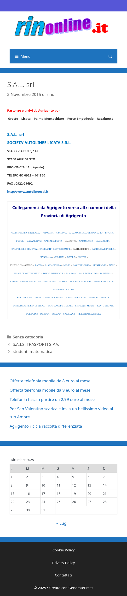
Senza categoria (28, 337)
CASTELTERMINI (61, 249)
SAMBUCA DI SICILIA (81, 281)
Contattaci (63, 575)
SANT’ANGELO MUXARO (60, 306)
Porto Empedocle (73, 273)
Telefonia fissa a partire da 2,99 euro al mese (52, 399)
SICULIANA (69, 314)
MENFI (67, 265)
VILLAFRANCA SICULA (89, 314)
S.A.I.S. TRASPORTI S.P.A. (36, 344)
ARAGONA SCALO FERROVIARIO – (86, 233)
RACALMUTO (90, 273)
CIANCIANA (46, 257)
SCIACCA (44, 314)
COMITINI (59, 257)
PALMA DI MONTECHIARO (27, 273)
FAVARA (71, 257)
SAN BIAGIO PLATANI (104, 281)
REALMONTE (50, 281)
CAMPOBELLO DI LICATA (24, 249)
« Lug (61, 523)
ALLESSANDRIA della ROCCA (25, 233)
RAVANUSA (35, 281)
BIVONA (109, 233)
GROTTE (82, 257)
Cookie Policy (63, 550)
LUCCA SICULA (53, 265)
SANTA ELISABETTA (53, 297)
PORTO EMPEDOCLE (53, 273)
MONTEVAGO (100, 265)
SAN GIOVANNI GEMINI (29, 297)
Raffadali (14, 281)
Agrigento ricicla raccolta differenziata (46, 426)
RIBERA (63, 281)
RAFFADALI (106, 273)
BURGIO (20, 241)
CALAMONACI (34, 241)
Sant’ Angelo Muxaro (84, 306)
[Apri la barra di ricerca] (110, 56)
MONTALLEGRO (81, 265)
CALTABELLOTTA (53, 241)
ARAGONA (48, 233)
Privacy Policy (63, 562)
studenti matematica (32, 351)
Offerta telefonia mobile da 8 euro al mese (50, 381)
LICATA (39, 265)
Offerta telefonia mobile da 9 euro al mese (50, 390)
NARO (112, 265)
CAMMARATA (86, 241)
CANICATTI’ (46, 249)
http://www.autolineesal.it (27, 191)
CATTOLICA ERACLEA (103, 249)
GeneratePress (81, 587)
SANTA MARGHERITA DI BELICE (29, 306)
